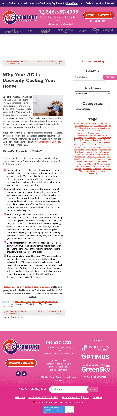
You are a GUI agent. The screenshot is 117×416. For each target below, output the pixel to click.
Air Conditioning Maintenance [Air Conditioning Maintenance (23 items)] (93, 126)
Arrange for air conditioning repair (27, 285)
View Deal (41, 3)
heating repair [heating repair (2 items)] (91, 149)
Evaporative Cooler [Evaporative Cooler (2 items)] (89, 144)
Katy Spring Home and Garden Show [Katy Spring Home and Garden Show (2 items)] (95, 165)
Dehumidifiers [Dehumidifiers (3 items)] (81, 142)
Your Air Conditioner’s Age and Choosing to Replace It (16, 62)
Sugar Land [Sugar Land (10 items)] (101, 170)
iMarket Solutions (44, 400)
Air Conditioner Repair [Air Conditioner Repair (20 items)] (83, 125)
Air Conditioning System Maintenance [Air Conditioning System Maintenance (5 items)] (92, 133)
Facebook (18, 372)
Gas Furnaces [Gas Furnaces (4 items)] (89, 146)
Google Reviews (24, 372)
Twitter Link (6, 300)
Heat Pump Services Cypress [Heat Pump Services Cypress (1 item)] (95, 161)
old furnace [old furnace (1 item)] (87, 168)
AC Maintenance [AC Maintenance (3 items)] (80, 122)
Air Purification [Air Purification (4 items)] (96, 139)
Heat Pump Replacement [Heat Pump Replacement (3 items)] (95, 158)
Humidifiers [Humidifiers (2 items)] (88, 163)
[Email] (70, 387)
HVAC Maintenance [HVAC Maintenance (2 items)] (102, 163)
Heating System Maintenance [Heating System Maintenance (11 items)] (97, 151)
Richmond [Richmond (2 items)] (97, 168)
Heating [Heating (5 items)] (100, 146)
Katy (56, 300)
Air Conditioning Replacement (43, 300)
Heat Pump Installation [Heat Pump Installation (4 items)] (96, 156)
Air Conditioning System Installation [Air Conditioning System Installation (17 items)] (94, 131)
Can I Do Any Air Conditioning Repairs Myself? (49, 62)
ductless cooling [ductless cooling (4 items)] (95, 142)
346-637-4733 (59, 12)
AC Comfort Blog (92, 61)
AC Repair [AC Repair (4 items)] (93, 122)
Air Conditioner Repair (23, 300)
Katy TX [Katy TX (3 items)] (78, 168)
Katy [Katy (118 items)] (77, 165)
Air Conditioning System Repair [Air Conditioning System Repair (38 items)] (91, 135)
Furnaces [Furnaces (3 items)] (78, 146)
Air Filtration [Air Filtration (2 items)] (84, 139)
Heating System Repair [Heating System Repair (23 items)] (86, 153)
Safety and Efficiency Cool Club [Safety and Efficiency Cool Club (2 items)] (95, 169)
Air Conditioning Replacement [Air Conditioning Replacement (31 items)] (94, 130)
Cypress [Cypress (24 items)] (107, 139)
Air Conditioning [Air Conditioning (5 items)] (100, 125)
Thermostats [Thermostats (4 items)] (92, 173)
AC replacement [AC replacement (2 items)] (104, 122)
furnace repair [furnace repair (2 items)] (104, 144)
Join (92, 387)
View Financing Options (95, 375)
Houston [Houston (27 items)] (78, 163)
